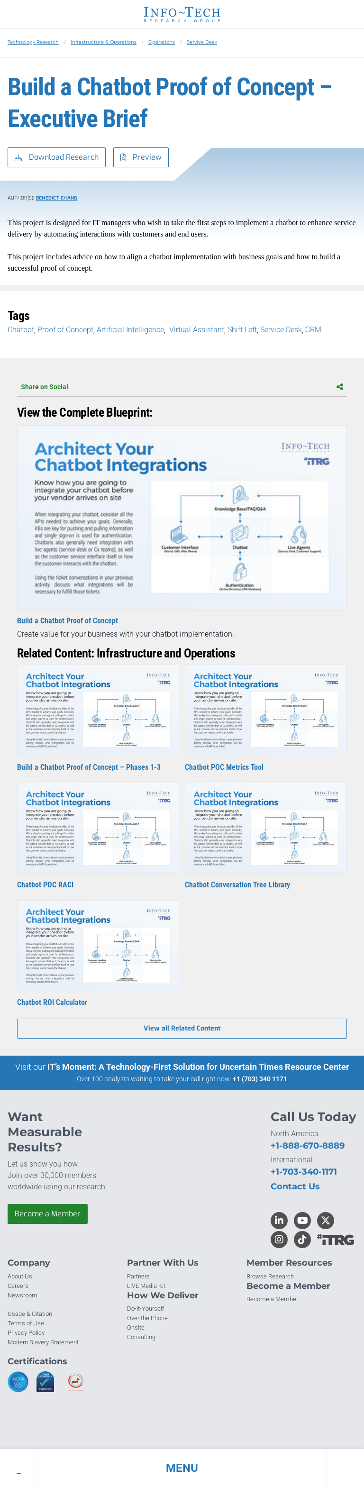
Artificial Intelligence (130, 329)
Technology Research (33, 42)
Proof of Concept (65, 329)
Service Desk (202, 42)
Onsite (136, 1327)
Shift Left (242, 329)
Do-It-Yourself (145, 1308)
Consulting (141, 1337)
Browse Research (270, 1276)
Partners (138, 1276)
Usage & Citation (30, 1313)
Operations (161, 42)
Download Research (57, 157)
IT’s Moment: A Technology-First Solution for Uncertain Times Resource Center (198, 1067)
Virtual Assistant (195, 329)
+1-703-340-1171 (304, 1172)
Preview (141, 157)
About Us (20, 1276)
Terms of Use (26, 1323)
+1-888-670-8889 (308, 1145)
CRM (314, 329)
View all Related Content (182, 1028)
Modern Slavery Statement (43, 1342)
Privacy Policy (26, 1332)
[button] (182, 1468)
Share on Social (182, 386)
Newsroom (22, 1295)
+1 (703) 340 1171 (260, 1079)
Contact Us (295, 1186)
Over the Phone (147, 1318)
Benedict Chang (57, 198)
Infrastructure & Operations (103, 42)
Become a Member (48, 1214)
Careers (18, 1285)
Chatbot (21, 329)
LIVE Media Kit (146, 1285)
